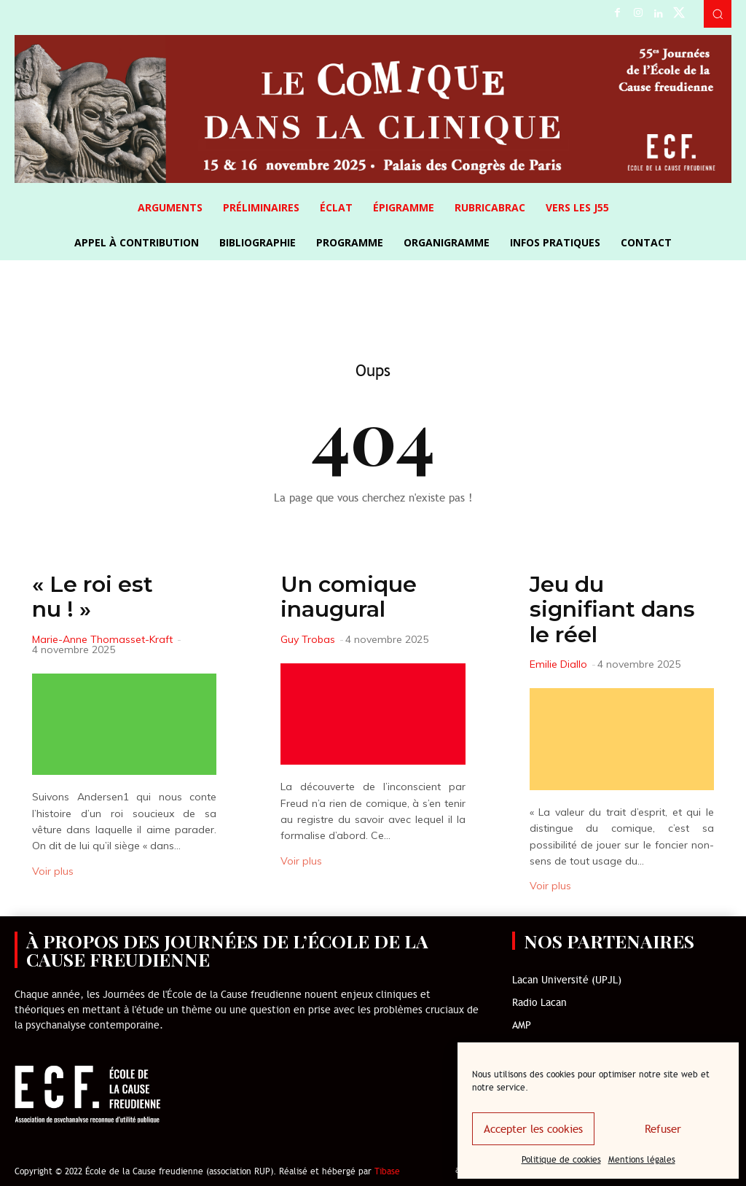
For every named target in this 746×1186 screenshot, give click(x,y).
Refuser (663, 1129)
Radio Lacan (539, 1002)
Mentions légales (641, 1160)
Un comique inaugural (348, 597)
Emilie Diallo (558, 664)
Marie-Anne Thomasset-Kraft (102, 639)
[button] (717, 14)
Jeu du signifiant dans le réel (612, 609)
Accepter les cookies (533, 1129)
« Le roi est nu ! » (92, 597)
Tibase (387, 1171)
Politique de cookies (561, 1160)
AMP (521, 1025)
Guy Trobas (307, 639)
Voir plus (53, 871)
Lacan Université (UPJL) (566, 980)
